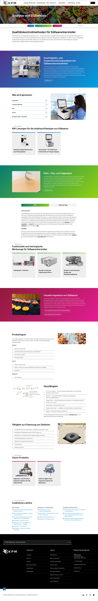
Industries (20, 20)
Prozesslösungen (41, 3)
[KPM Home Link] (10, 551)
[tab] (35, 205)
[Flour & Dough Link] (28, 26)
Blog (47, 3)
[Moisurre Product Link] (24, 143)
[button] (53, 3)
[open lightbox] (26, 391)
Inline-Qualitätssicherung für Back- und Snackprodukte (57, 310)
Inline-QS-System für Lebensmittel (52, 314)
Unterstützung (71, 3)
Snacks (25, 20)
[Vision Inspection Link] (42, 26)
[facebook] (86, 595)
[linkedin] (83, 595)
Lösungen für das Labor (30, 3)
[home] (9, 3)
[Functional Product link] (24, 265)
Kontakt (78, 3)
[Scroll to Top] (4, 588)
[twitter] (90, 595)
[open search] (88, 3)
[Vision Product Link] (24, 473)
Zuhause (14, 20)
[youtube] (93, 595)
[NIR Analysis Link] (15, 26)
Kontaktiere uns (48, 80)
